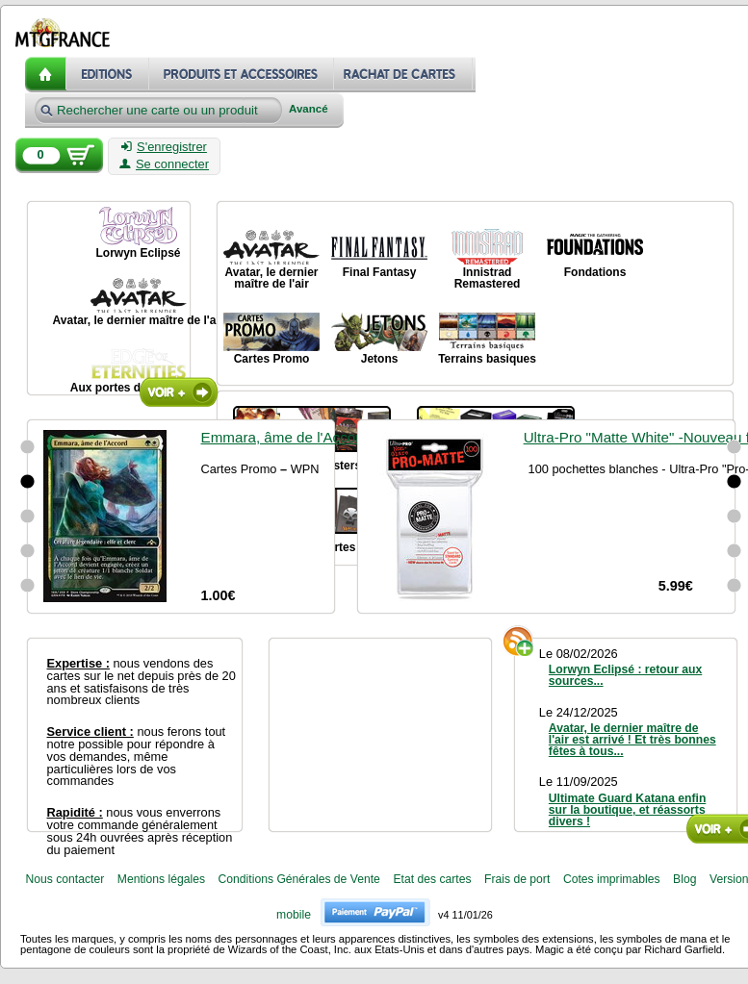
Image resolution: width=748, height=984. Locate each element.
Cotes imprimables (611, 879)
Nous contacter (64, 879)
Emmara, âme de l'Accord (285, 437)
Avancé (308, 109)
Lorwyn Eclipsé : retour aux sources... (625, 675)
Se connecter (164, 164)
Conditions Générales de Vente (299, 879)
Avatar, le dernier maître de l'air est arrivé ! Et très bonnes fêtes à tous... (632, 739)
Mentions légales (161, 879)
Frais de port (517, 879)
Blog (684, 879)
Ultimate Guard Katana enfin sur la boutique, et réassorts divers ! (627, 810)
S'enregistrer (164, 147)
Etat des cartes (432, 879)
